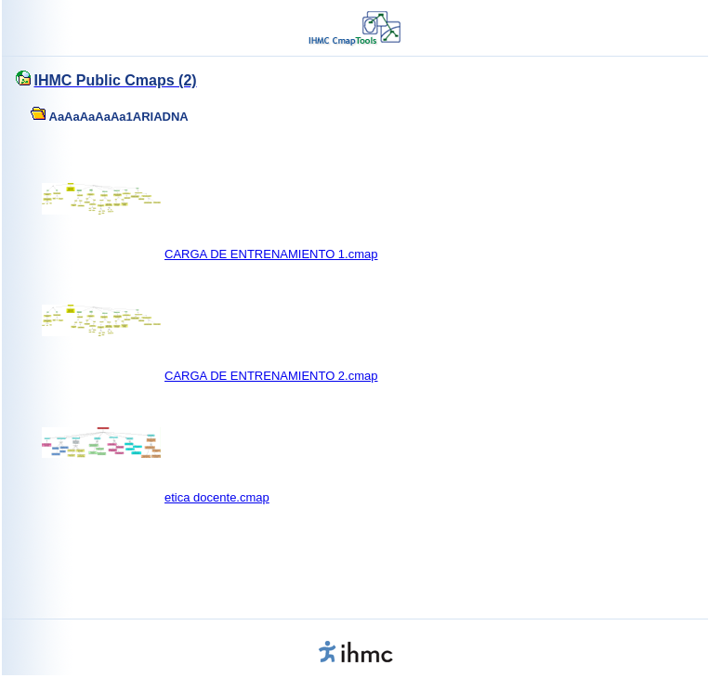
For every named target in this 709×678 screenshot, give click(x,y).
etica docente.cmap (216, 497)
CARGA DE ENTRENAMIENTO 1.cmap (270, 254)
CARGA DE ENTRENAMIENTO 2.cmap (270, 376)
